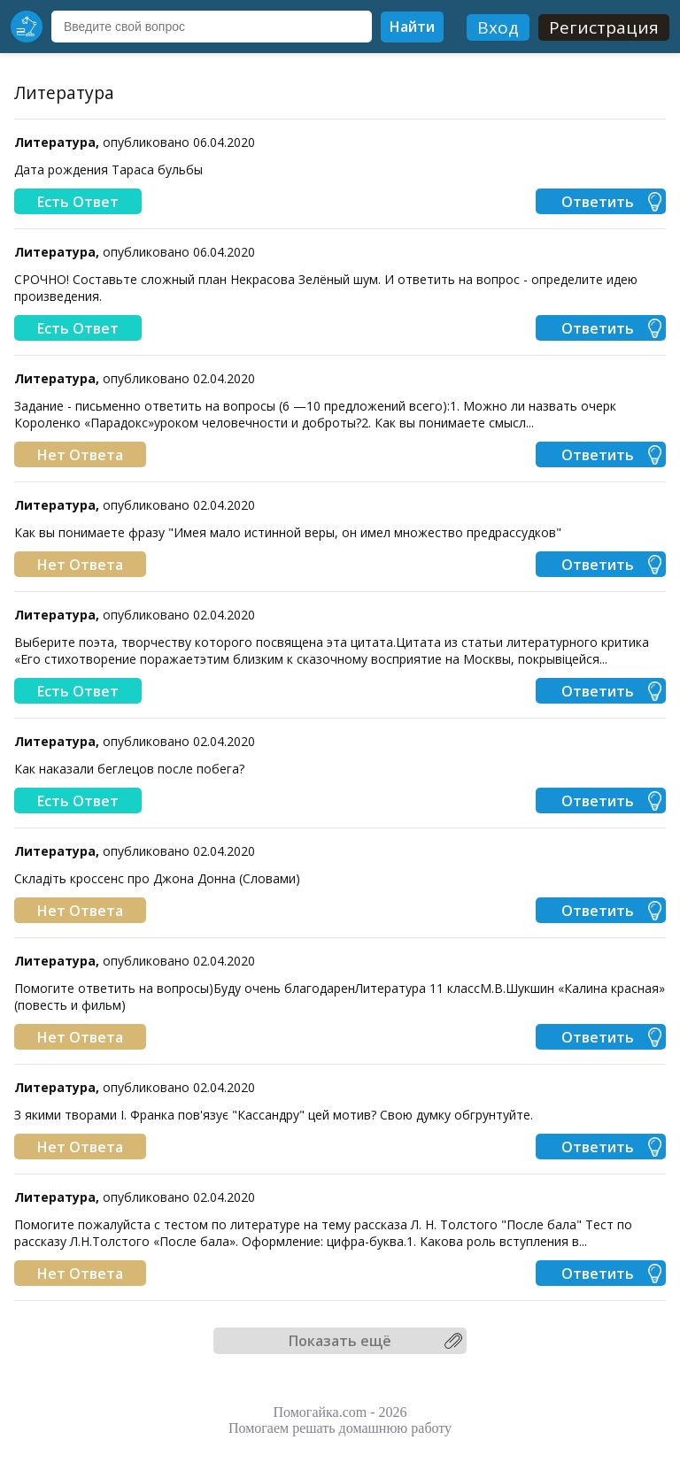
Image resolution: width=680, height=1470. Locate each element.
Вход (498, 27)
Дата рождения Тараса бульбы (108, 169)
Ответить (597, 202)
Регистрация (604, 27)
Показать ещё (340, 1341)
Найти (412, 26)
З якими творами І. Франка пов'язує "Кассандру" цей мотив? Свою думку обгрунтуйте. (273, 1114)
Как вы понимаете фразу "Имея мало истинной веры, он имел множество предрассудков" (287, 532)
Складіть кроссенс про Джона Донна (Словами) (157, 878)
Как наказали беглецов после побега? (129, 768)
